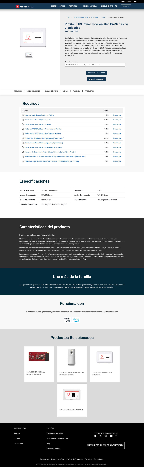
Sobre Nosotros (20, 428)
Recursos (18, 91)
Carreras (17, 438)
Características (51, 91)
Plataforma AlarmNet (55, 433)
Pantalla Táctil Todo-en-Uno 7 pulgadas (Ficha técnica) (44, 138)
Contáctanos (18, 444)
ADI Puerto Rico (58, 459)
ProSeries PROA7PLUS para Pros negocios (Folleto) (43, 129)
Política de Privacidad (75, 459)
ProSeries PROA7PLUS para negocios (38, 120)
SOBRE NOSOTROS (58, 6)
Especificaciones (33, 91)
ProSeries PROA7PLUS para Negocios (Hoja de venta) (44, 143)
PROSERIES (94, 17)
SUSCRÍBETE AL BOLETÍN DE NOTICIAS (105, 445)
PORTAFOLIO (74, 6)
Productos (89, 91)
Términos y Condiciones (94, 459)
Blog (48, 444)
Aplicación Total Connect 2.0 (57, 438)
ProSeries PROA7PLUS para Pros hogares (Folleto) (43, 133)
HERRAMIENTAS (107, 6)
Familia (65, 91)
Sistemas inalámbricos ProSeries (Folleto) (39, 115)
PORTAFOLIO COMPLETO (80, 17)
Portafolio (50, 428)
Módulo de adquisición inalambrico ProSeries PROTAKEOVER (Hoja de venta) (52, 161)
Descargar (117, 115)
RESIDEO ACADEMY (90, 6)
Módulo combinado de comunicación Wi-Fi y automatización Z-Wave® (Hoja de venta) (55, 156)
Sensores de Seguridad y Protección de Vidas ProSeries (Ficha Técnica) (50, 152)
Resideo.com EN (128, 2)
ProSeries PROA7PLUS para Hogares (38, 124)
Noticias (17, 433)
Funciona (76, 91)
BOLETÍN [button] (126, 6)
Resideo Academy (53, 449)
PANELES (103, 17)
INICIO (68, 17)
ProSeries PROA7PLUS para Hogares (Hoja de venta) (43, 147)
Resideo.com (45, 459)
